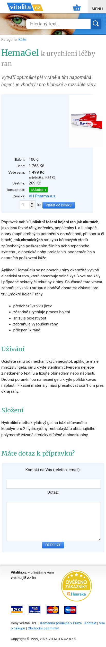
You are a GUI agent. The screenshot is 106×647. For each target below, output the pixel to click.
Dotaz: (53, 492)
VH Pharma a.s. (42, 196)
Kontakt (90, 623)
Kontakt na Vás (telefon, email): (53, 469)
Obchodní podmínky (43, 628)
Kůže (22, 40)
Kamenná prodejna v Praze (61, 623)
